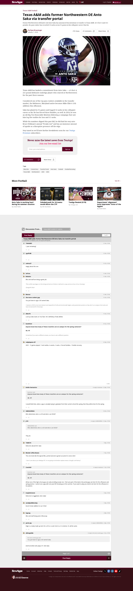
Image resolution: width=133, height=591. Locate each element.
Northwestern (36, 172)
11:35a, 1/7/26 (106, 253)
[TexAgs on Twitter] (105, 571)
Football (34, 2)
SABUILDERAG (30, 411)
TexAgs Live (74, 205)
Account (33, 571)
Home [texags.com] (28, 571)
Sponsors (62, 2)
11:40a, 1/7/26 (106, 294)
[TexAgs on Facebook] (108, 571)
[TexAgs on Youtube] (116, 571)
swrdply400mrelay (32, 503)
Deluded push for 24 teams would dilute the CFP (51, 203)
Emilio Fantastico (31, 387)
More (73, 2)
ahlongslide (29, 533)
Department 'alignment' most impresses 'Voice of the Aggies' (109, 204)
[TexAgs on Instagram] (112, 571)
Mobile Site (72, 571)
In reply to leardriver (97, 387)
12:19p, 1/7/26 (106, 342)
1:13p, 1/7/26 (107, 453)
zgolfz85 (28, 253)
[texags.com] (17, 2)
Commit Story (34, 169)
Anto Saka (53, 169)
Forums (28, 2)
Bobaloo (28, 276)
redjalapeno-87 (31, 342)
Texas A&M (27, 172)
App (78, 571)
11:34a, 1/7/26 (106, 243)
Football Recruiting (70, 169)
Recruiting (42, 2)
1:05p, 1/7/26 (107, 442)
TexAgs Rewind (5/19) (77, 202)
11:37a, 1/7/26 (106, 263)
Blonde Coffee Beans (32, 453)
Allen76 (28, 314)
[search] (77, 2)
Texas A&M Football (30, 10)
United (68, 2)
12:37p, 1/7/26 (106, 411)
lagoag (28, 513)
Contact (50, 571)
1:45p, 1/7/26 (107, 503)
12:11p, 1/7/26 (106, 323)
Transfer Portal (44, 169)
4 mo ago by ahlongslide (44, 240)
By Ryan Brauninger (35, 30)
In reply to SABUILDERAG (96, 421)
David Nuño (17, 207)
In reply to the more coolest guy (95, 533)
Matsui (28, 294)
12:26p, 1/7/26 (106, 387)
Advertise (39, 571)
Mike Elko (26, 169)
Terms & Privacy (58, 571)
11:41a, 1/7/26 (106, 297)
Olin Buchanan (46, 207)
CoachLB (28, 467)
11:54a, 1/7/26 (106, 313)
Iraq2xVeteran (30, 493)
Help (45, 571)
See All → (118, 181)
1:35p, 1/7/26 (107, 493)
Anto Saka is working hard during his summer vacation (23, 203)
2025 (43, 172)
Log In (104, 2)
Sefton (28, 273)
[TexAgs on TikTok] (119, 571)
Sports (49, 2)
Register (109, 2)
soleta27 (28, 263)
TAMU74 (28, 443)
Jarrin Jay (29, 523)
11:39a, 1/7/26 (106, 273)
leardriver (29, 324)
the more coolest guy (33, 297)
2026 (47, 172)
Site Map (65, 571)
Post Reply (28, 235)
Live (82, 2)
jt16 (27, 421)
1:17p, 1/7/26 (107, 467)
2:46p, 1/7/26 (107, 523)
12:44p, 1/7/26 (106, 421)
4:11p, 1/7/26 (107, 533)
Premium (54, 2)
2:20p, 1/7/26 (107, 513)
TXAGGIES (29, 243)
